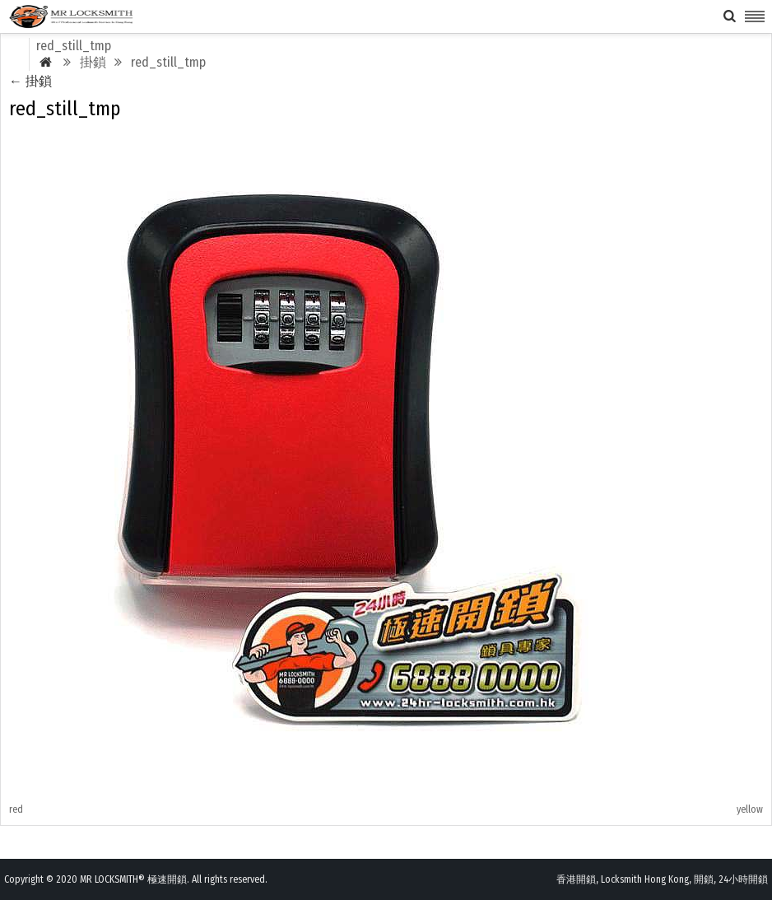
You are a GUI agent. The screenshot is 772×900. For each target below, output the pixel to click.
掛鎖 (30, 81)
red (16, 809)
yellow (750, 809)
